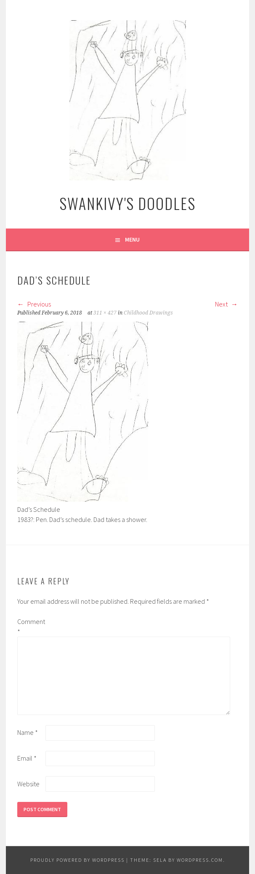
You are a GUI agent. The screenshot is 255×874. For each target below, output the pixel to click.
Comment (30, 626)
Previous (34, 304)
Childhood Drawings (148, 313)
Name (27, 732)
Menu (132, 239)
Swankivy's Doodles (127, 203)
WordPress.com (200, 860)
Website (28, 784)
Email (27, 758)
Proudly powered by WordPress (77, 860)
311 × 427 (105, 313)
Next (226, 304)
